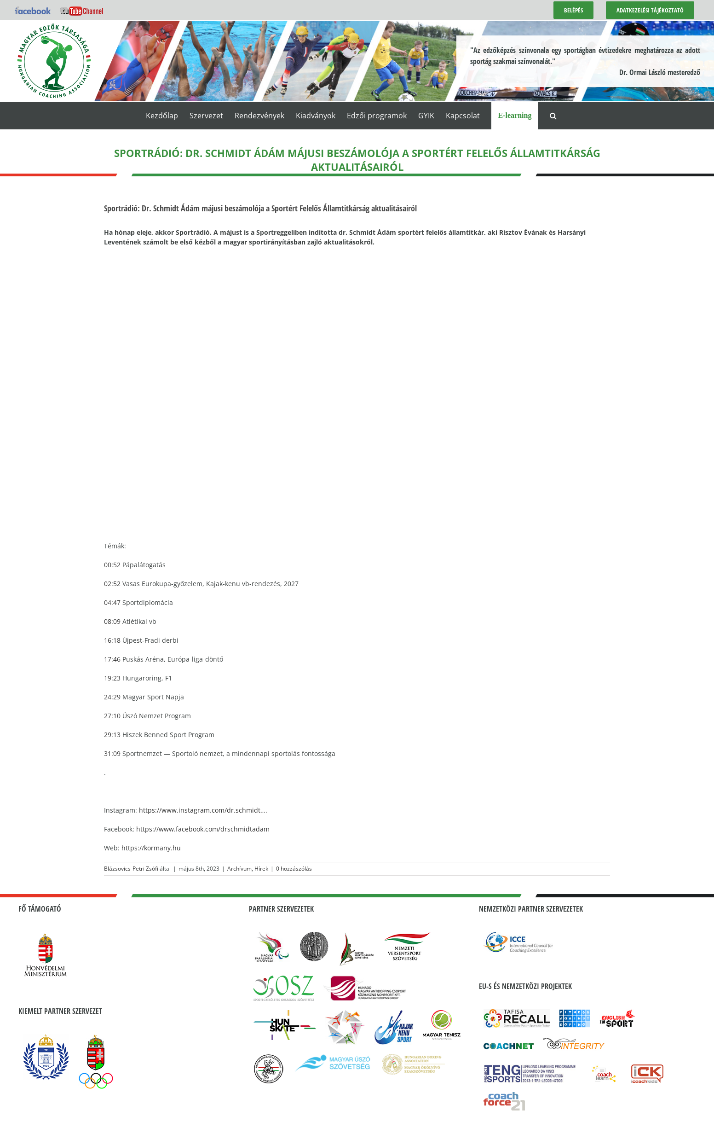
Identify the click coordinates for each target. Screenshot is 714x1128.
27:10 (112, 715)
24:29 (112, 696)
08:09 (112, 621)
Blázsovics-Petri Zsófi (131, 868)
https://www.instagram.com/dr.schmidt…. (203, 810)
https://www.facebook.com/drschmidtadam (203, 829)
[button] (553, 115)
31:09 (112, 753)
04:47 (112, 602)
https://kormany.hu (151, 847)
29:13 (112, 734)
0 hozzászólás (294, 868)
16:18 (112, 640)
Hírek (261, 868)
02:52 (112, 583)
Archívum (239, 868)
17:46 (112, 659)
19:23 (112, 678)
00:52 (112, 564)
